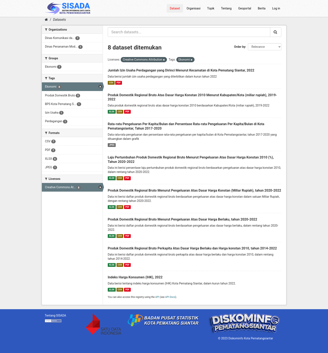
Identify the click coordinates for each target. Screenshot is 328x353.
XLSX (111, 111)
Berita (262, 8)
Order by (239, 46)
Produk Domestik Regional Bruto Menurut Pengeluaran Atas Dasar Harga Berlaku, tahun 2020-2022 (182, 219)
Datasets (59, 20)
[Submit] (275, 32)
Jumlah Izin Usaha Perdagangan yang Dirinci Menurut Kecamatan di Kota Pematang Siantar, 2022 (181, 70)
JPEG (111, 145)
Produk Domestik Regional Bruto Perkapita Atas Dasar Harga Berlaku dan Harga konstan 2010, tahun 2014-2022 (192, 248)
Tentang (226, 8)
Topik (210, 8)
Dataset (175, 8)
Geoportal (244, 8)
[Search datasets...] (189, 32)
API (157, 297)
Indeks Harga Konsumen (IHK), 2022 (135, 277)
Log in (276, 8)
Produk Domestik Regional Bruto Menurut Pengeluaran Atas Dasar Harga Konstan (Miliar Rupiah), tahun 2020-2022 (194, 190)
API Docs (170, 297)
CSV (111, 82)
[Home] (46, 20)
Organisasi (193, 8)
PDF (119, 82)
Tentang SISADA (55, 315)
